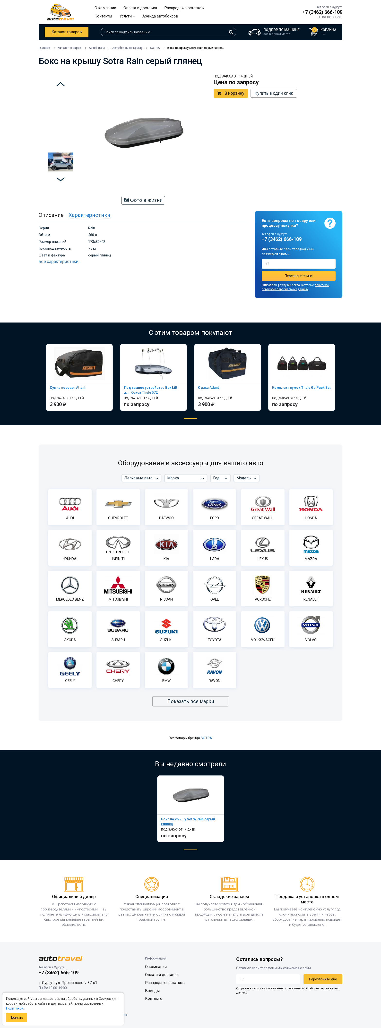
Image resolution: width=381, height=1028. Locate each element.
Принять (16, 1018)
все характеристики (58, 261)
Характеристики (89, 215)
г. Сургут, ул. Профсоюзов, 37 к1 (68, 982)
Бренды (152, 990)
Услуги (127, 16)
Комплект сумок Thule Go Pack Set (301, 388)
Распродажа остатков (184, 8)
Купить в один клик (273, 93)
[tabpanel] (79, 377)
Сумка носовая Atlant (68, 388)
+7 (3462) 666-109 (322, 12)
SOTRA (206, 738)
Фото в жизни (143, 200)
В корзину (230, 93)
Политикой (14, 1008)
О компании (105, 8)
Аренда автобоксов (160, 16)
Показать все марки (190, 701)
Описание (51, 215)
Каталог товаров (67, 32)
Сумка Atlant (208, 388)
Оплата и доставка (140, 8)
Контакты (103, 16)
